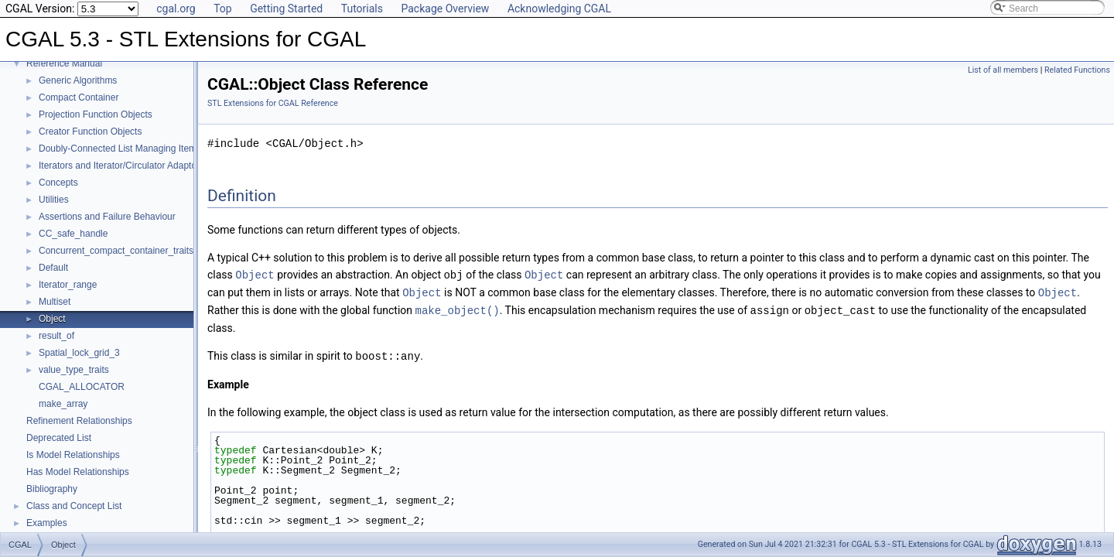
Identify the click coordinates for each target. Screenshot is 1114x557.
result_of (56, 335)
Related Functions (1077, 70)
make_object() (457, 308)
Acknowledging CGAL (559, 8)
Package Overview (445, 8)
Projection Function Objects (95, 114)
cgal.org (175, 8)
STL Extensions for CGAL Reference (272, 103)
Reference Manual (64, 63)
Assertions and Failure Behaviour (107, 216)
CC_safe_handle (73, 233)
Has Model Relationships (77, 471)
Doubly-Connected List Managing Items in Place (138, 148)
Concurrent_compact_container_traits (116, 250)
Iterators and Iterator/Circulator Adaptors (121, 165)
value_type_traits (74, 369)
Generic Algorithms (78, 80)
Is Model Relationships (73, 454)
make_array (63, 403)
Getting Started (286, 8)
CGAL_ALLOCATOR (82, 386)
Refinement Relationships (79, 420)
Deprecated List (58, 437)
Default (53, 267)
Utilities (54, 199)
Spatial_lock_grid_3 (79, 352)
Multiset (54, 301)
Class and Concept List (73, 506)
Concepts (58, 182)
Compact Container (78, 97)
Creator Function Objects (90, 131)
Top (223, 8)
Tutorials (362, 8)
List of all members (1003, 70)
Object (52, 318)
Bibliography (51, 489)
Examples (46, 523)
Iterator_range (68, 284)
